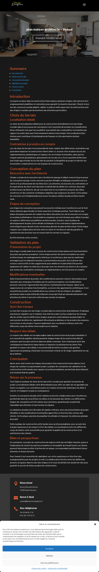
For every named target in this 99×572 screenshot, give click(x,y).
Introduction (17, 73)
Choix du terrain (19, 77)
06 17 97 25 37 (29, 515)
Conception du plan (20, 80)
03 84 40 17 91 (28, 512)
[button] (95, 524)
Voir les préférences (49, 563)
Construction (18, 87)
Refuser (49, 555)
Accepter (49, 548)
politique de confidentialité (57, 568)
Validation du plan (19, 83)
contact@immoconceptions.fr (31, 501)
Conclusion (17, 90)
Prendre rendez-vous (48, 38)
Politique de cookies (39, 568)
